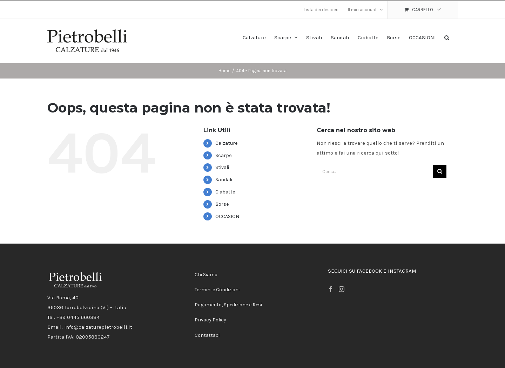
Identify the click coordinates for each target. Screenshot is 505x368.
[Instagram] (341, 289)
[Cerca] (439, 171)
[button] (446, 37)
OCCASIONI (228, 216)
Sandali (223, 180)
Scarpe (223, 155)
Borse (222, 204)
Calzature (226, 143)
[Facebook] (331, 289)
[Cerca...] (375, 171)
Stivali (222, 167)
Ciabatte (225, 192)
